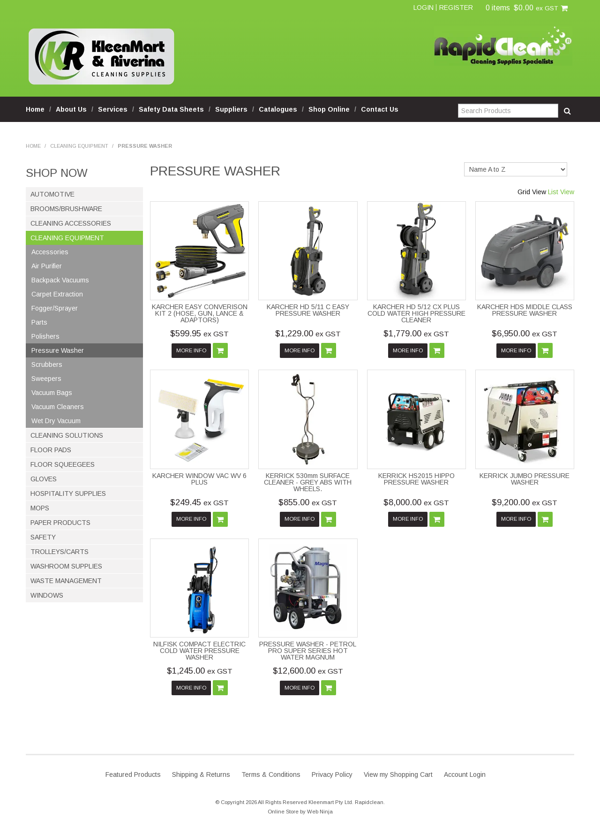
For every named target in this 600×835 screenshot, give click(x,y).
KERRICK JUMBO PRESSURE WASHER (525, 479)
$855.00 (307, 502)
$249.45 (199, 502)
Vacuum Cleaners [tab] (57, 406)
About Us (71, 109)
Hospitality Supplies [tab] (68, 493)
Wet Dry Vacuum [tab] (56, 421)
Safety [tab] (43, 537)
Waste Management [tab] (66, 580)
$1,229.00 (308, 333)
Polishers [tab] (45, 336)
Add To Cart (220, 350)
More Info (191, 350)
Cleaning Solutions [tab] (66, 435)
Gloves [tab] (43, 479)
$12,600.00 (308, 671)
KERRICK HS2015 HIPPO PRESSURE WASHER (416, 479)
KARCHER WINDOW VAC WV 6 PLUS (199, 479)
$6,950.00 (524, 333)
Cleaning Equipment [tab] (67, 238)
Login (423, 7)
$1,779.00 (416, 333)
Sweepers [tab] (46, 378)
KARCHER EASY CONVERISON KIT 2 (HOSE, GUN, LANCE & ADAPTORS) (200, 313)
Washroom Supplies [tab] (66, 566)
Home (35, 109)
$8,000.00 (416, 502)
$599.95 (199, 333)
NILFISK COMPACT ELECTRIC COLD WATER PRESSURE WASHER (199, 650)
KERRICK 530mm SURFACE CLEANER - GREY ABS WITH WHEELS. (308, 482)
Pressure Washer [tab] (57, 350)
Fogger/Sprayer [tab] (54, 308)
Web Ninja (320, 811)
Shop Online (329, 109)
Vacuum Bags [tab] (51, 392)
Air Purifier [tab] (46, 266)
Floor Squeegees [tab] (62, 464)
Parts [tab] (39, 322)
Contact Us (379, 109)
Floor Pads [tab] (50, 450)
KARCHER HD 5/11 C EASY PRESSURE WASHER (308, 310)
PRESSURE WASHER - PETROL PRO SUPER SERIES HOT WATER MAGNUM (307, 650)
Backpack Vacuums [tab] (60, 280)
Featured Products (133, 774)
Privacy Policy (332, 774)
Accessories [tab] (49, 252)
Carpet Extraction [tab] (57, 294)
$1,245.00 (199, 671)
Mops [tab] (39, 508)
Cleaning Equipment (79, 146)
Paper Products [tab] (60, 522)
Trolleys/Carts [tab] (59, 551)
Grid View (532, 192)
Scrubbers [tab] (46, 364)
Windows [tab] (46, 595)
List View (561, 192)
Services (113, 109)
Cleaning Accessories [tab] (70, 223)
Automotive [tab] (52, 194)
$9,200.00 (524, 502)
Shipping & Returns (201, 774)
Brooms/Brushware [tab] (66, 209)
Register (456, 7)
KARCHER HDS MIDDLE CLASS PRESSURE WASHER (524, 310)
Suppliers (231, 109)
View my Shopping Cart (398, 774)
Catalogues (278, 109)
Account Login (465, 774)
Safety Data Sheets (171, 109)
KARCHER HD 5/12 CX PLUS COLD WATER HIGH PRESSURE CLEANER (416, 313)
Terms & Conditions (270, 774)
